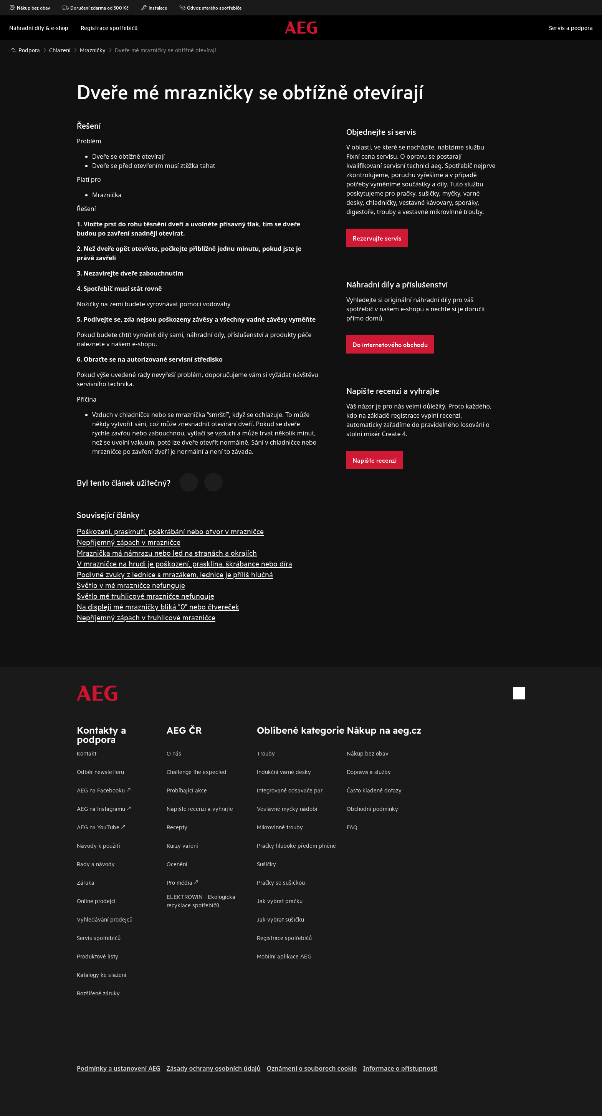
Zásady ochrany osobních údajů (214, 1068)
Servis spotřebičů (99, 937)
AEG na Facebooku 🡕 (104, 790)
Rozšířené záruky (98, 992)
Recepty (177, 826)
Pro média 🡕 (182, 882)
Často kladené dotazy (374, 790)
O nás (174, 753)
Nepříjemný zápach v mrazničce (128, 541)
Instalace (154, 8)
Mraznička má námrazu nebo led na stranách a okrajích (167, 552)
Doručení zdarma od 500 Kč (96, 8)
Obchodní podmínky (372, 808)
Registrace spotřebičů (284, 937)
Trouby (266, 753)
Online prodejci (96, 900)
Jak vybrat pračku (280, 900)
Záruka (85, 882)
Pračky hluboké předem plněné (296, 845)
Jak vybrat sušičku (280, 919)
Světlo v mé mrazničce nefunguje (131, 585)
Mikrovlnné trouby (280, 826)
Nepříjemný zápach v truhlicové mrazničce (146, 617)
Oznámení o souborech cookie (312, 1068)
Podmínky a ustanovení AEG (118, 1068)
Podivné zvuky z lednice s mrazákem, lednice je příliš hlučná (175, 574)
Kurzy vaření (182, 845)
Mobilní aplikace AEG (284, 956)
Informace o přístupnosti (400, 1068)
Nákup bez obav (29, 8)
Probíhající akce (187, 790)
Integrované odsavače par (289, 790)
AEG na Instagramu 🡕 (104, 808)
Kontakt (86, 753)
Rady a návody (96, 863)
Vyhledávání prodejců (104, 919)
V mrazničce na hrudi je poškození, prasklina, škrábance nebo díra (184, 563)
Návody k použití (98, 845)
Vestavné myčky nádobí (287, 808)
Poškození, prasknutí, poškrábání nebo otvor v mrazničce (170, 531)
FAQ (352, 826)
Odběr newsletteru (100, 771)
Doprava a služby (369, 771)
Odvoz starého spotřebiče (210, 8)
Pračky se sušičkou (281, 882)
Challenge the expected (197, 771)
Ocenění (177, 863)
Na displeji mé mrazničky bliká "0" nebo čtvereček (158, 606)
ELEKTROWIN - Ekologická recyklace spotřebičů (201, 900)
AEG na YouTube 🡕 (101, 826)
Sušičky (266, 863)
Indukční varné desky (284, 771)
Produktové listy (97, 956)
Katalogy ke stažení (101, 974)
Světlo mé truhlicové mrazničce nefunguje (145, 595)
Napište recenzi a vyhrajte (200, 808)
